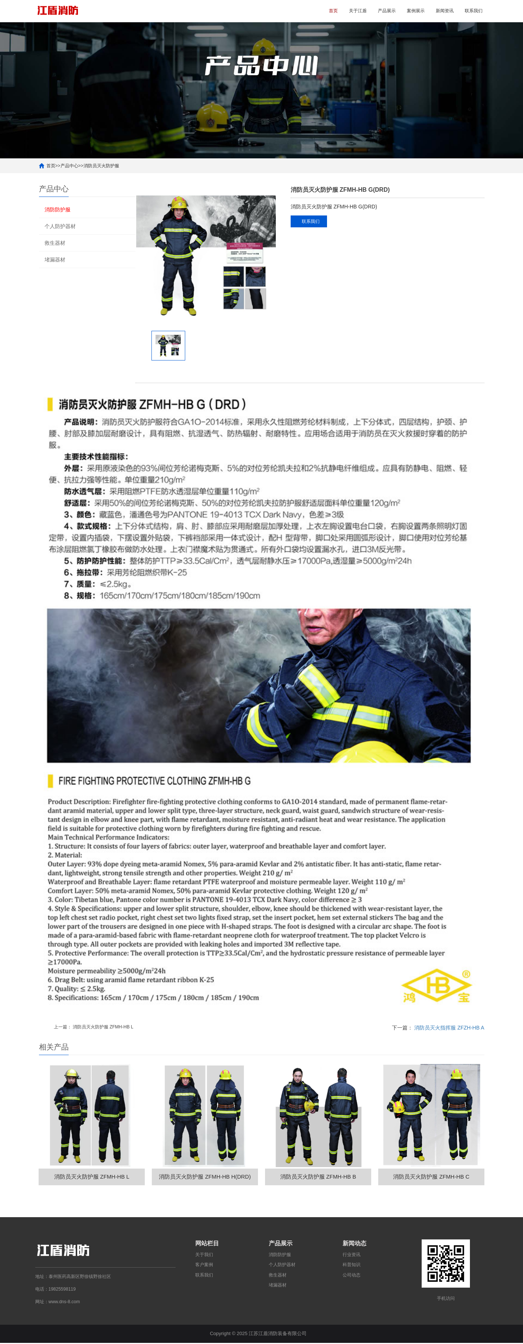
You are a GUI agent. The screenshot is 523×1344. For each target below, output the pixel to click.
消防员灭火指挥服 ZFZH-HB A (449, 1028)
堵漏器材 (55, 260)
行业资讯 (351, 1256)
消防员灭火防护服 (101, 165)
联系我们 (474, 10)
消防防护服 (58, 210)
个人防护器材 (60, 226)
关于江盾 (358, 10)
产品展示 (387, 10)
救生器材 (55, 243)
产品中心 (69, 165)
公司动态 (351, 1276)
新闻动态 (354, 1245)
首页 (333, 10)
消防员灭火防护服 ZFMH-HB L (103, 1027)
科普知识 (351, 1266)
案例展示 (416, 10)
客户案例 (204, 1266)
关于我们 (204, 1256)
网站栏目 (207, 1245)
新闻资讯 (445, 10)
